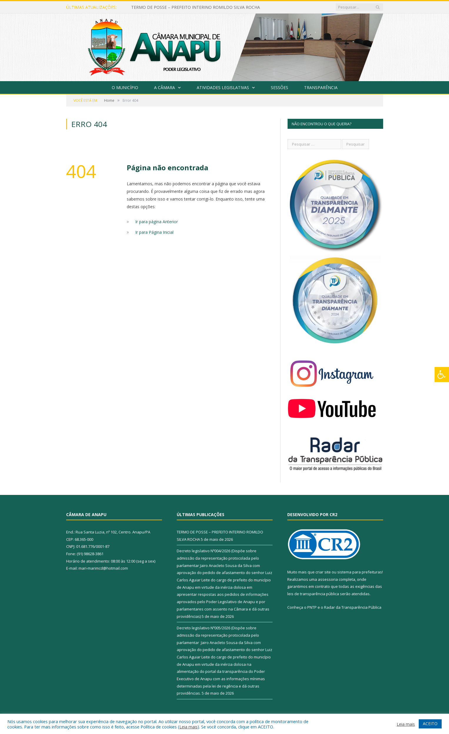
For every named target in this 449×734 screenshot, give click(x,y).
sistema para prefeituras (359, 572)
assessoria (328, 579)
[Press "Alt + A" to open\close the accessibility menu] (442, 374)
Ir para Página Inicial (154, 232)
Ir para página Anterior (156, 221)
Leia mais (188, 727)
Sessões (279, 87)
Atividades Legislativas (223, 87)
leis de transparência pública (313, 593)
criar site (323, 572)
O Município (125, 87)
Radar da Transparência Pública (352, 607)
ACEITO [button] (430, 723)
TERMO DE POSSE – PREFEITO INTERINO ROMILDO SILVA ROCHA (195, 7)
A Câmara (164, 87)
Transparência (321, 87)
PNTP (312, 607)
